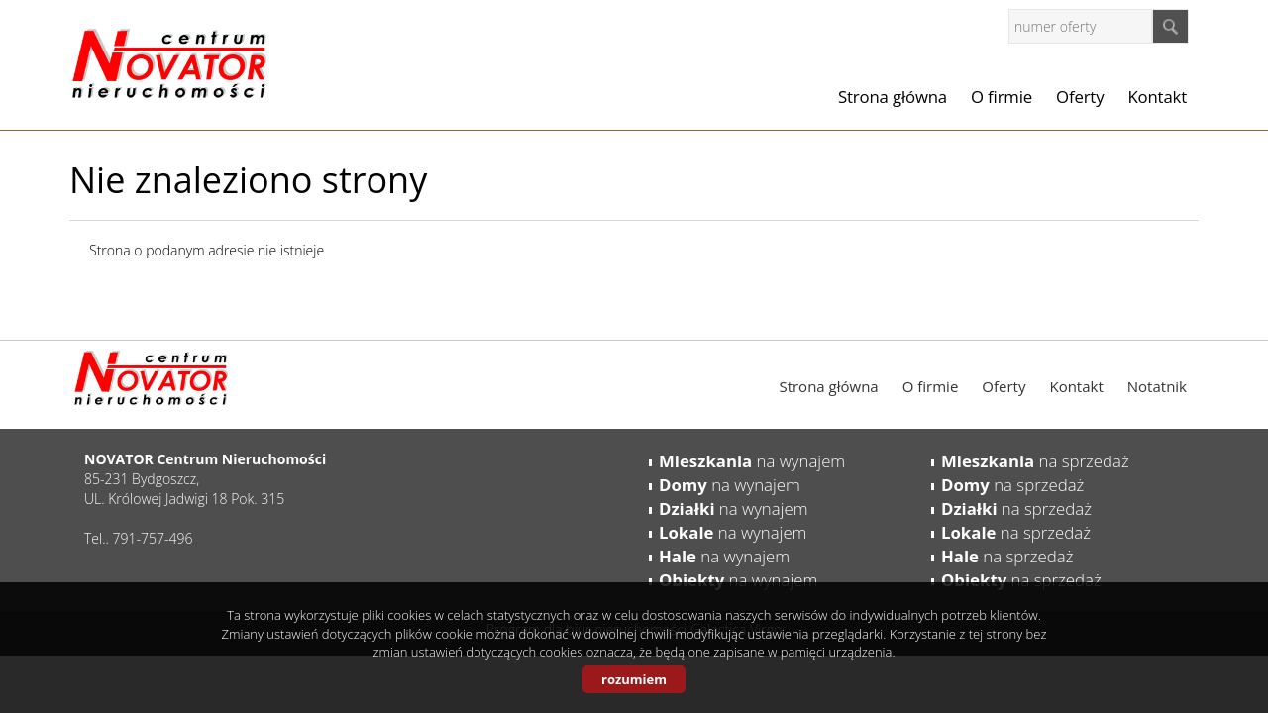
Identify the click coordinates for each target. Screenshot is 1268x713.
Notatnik (1157, 386)
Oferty (1080, 96)
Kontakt (1157, 96)
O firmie (1001, 96)
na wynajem (752, 461)
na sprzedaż (1035, 461)
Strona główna (892, 96)
